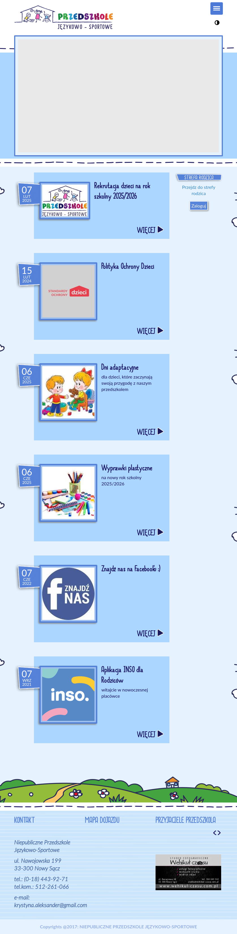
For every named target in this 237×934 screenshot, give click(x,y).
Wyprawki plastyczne (126, 469)
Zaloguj (198, 205)
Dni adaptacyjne (119, 368)
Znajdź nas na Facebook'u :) (130, 570)
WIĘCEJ (150, 231)
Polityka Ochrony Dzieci (127, 267)
